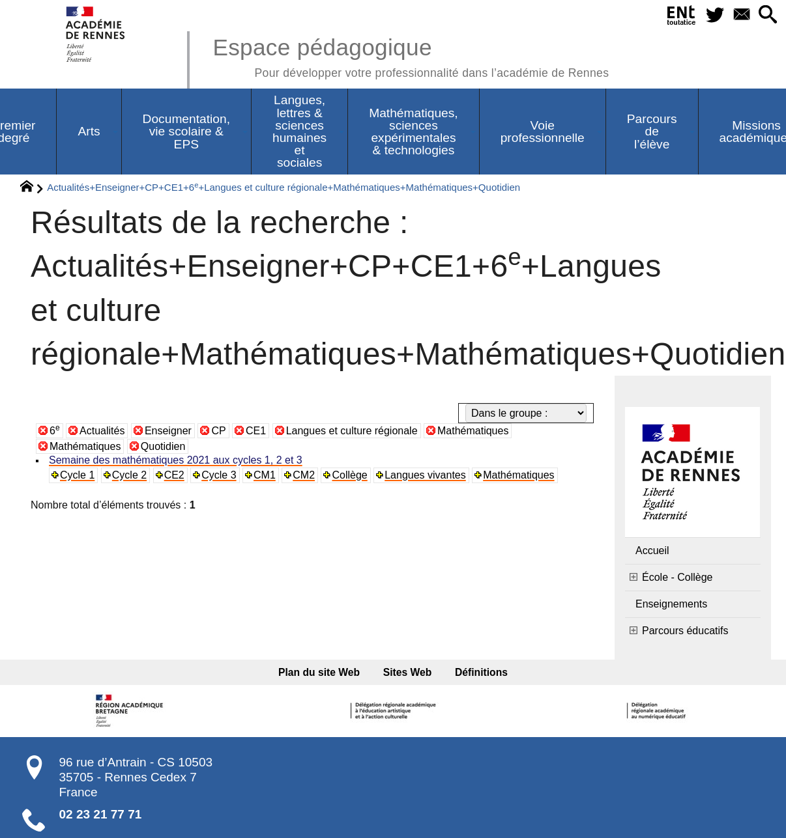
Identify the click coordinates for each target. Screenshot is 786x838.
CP (218, 430)
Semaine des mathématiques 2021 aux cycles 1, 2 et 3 (175, 460)
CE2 (174, 475)
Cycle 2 (129, 475)
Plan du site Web (319, 672)
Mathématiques (472, 430)
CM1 (265, 475)
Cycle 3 (218, 475)
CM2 (304, 475)
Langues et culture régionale (352, 430)
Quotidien (163, 446)
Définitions (481, 672)
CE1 (256, 430)
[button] (768, 15)
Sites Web (407, 672)
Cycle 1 (77, 475)
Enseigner (168, 430)
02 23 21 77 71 (100, 814)
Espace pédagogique (410, 56)
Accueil (652, 550)
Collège (349, 475)
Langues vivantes (425, 475)
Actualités (102, 430)
